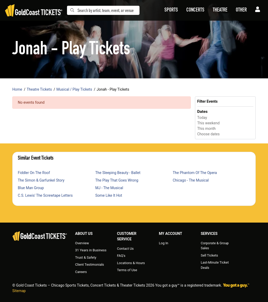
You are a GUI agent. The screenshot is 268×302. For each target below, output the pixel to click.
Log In (163, 243)
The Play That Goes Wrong (116, 180)
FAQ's (121, 256)
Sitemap (19, 291)
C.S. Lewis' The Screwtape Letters (45, 195)
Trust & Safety (85, 257)
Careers (81, 272)
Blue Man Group (31, 188)
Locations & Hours (131, 263)
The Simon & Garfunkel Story (41, 180)
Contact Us (125, 249)
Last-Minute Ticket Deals (215, 265)
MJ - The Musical (109, 188)
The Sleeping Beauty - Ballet (118, 173)
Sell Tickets (209, 255)
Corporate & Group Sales (215, 245)
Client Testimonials (89, 264)
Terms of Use (127, 270)
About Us (84, 233)
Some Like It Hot (108, 195)
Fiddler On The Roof (34, 173)
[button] (171, 10)
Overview (82, 243)
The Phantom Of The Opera (195, 173)
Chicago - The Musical (191, 180)
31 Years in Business (91, 250)
